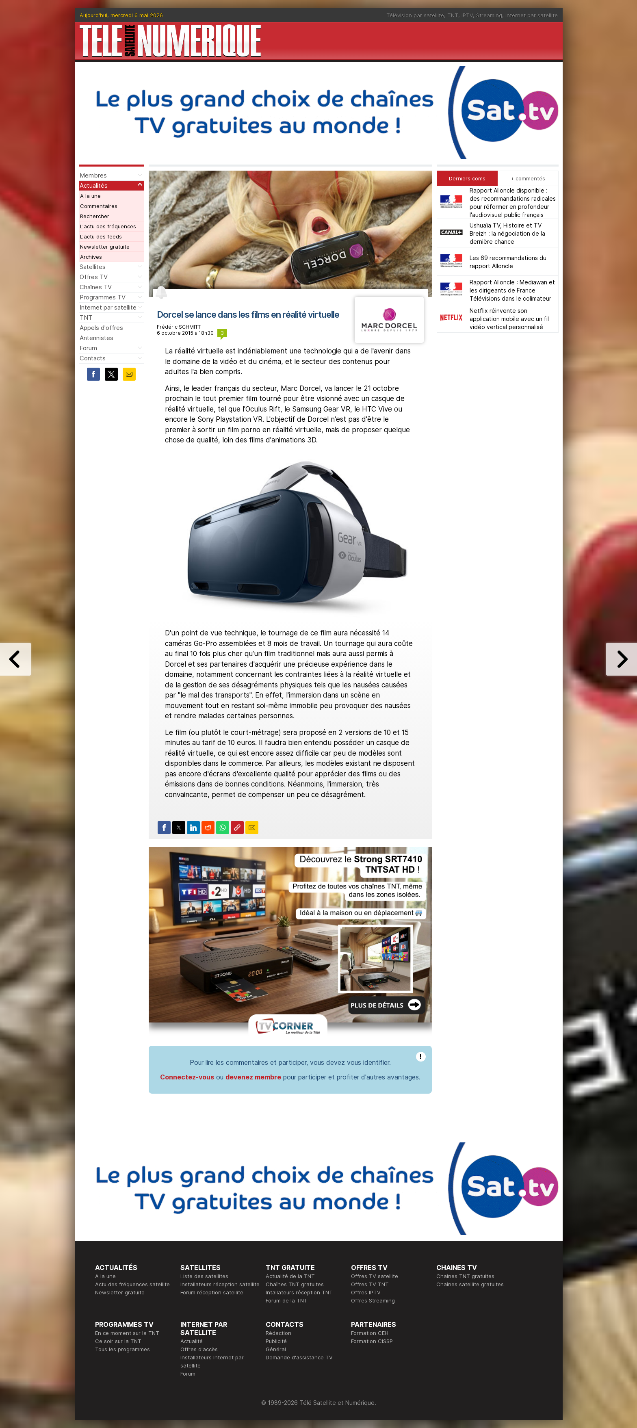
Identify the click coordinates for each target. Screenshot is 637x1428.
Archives (91, 257)
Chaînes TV (96, 287)
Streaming (489, 15)
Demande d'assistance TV (299, 1357)
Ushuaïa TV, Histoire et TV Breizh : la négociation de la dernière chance (507, 233)
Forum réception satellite (211, 1292)
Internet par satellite (531, 15)
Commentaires (98, 206)
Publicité (276, 1341)
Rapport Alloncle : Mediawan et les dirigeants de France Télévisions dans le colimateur (512, 290)
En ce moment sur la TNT (127, 1333)
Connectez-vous (187, 1077)
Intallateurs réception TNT (299, 1292)
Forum (88, 348)
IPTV (467, 15)
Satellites (93, 267)
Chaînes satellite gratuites (470, 1284)
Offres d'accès (199, 1349)
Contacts (93, 358)
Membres (93, 175)
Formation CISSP (372, 1341)
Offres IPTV (366, 1292)
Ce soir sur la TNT (118, 1341)
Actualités (94, 185)
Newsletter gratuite (105, 246)
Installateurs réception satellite (220, 1284)
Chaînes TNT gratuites (295, 1284)
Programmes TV (103, 297)
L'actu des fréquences (108, 226)
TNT (452, 15)
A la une (90, 196)
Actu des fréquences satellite (132, 1284)
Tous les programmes (122, 1349)
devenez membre (253, 1077)
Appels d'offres (101, 328)
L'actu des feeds (101, 236)
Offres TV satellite (374, 1276)
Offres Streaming (373, 1300)
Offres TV (94, 277)
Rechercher (94, 216)
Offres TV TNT (370, 1284)
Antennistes (96, 338)
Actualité (191, 1341)
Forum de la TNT (287, 1300)
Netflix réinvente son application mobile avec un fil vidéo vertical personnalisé (509, 318)
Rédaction (278, 1333)
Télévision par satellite (415, 15)
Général (276, 1349)
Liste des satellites (204, 1276)
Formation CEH (369, 1333)
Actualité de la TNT (290, 1276)
